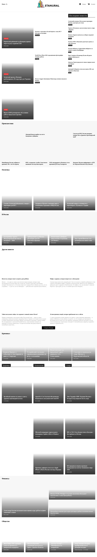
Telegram (84, 4)
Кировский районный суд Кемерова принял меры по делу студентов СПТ (16, 42)
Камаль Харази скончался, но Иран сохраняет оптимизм (79, 36)
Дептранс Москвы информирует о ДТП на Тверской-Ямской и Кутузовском (83, 164)
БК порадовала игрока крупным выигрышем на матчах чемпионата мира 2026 (79, 469)
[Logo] (48, 4)
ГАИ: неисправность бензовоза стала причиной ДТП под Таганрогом (58, 164)
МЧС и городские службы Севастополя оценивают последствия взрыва (34, 164)
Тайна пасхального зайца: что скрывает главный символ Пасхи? (22, 316)
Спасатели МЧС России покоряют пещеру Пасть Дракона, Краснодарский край (83, 135)
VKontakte (93, 4)
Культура (37, 82)
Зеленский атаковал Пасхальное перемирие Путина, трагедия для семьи (80, 22)
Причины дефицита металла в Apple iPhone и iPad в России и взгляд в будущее (48, 469)
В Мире (5, 109)
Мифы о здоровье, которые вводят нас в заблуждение (66, 280)
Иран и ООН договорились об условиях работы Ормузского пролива (17, 113)
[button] (5, 4)
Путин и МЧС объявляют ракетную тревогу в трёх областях (79, 43)
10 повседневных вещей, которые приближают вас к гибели (68, 316)
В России (6, 38)
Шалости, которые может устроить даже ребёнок (17, 280)
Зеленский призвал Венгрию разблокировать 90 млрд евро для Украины (15, 77)
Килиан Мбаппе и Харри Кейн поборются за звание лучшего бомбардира (81, 50)
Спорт (70, 52)
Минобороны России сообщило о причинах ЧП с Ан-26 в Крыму (12, 163)
